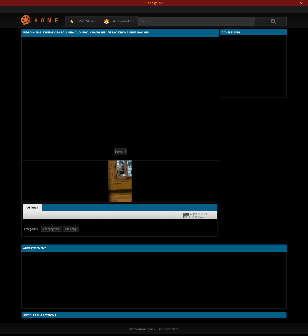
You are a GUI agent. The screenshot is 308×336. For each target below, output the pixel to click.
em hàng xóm (51, 229)
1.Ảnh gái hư (154, 3)
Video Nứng (39, 20)
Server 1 (120, 151)
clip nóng (70, 229)
